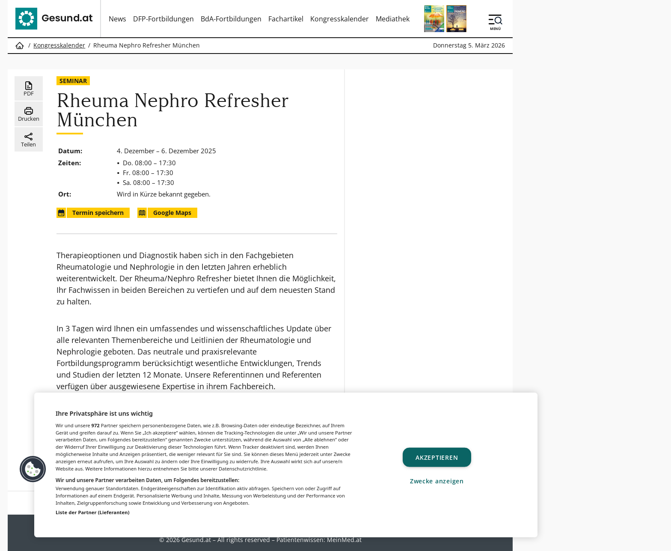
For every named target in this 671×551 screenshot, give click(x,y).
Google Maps (164, 213)
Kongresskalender (339, 19)
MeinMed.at (344, 540)
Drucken (29, 114)
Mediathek (393, 19)
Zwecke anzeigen (437, 481)
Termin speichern (90, 213)
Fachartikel (285, 19)
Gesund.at (196, 540)
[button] (33, 469)
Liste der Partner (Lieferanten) (93, 512)
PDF (28, 88)
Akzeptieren (437, 457)
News (117, 19)
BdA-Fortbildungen (231, 19)
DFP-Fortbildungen (163, 19)
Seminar (73, 81)
